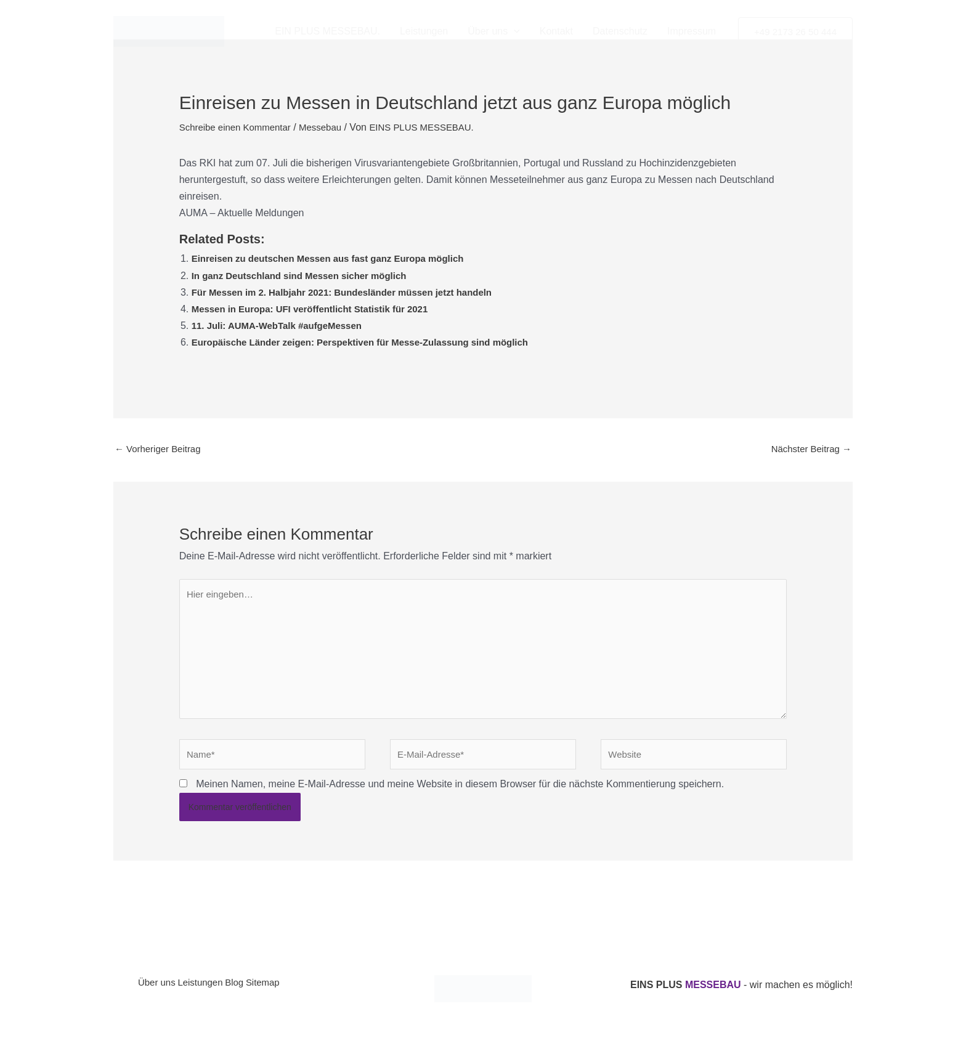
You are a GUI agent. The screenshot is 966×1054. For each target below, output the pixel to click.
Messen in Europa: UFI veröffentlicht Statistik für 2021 (318, 309)
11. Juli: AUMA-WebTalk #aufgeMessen (283, 325)
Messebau (329, 127)
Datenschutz (620, 31)
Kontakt (556, 31)
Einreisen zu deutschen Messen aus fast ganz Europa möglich (337, 258)
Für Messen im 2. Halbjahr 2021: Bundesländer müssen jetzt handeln (352, 292)
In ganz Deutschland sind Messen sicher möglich (306, 275)
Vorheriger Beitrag (160, 449)
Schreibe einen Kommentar (239, 127)
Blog (254, 998)
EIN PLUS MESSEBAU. (327, 31)
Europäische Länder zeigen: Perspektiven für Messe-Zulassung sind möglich (372, 342)
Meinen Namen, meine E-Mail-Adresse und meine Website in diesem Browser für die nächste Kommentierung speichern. (460, 797)
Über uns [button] (494, 31)
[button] (514, 31)
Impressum (691, 31)
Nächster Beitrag (808, 449)
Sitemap (292, 998)
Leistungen (424, 31)
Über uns (158, 998)
